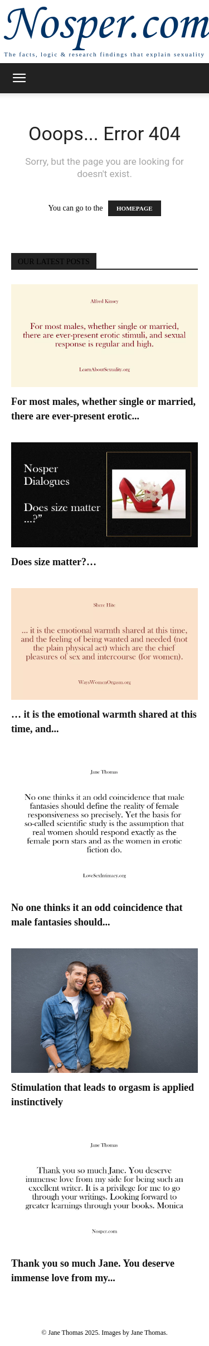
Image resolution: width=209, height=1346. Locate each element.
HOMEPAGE (134, 208)
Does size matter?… (53, 561)
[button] (19, 78)
